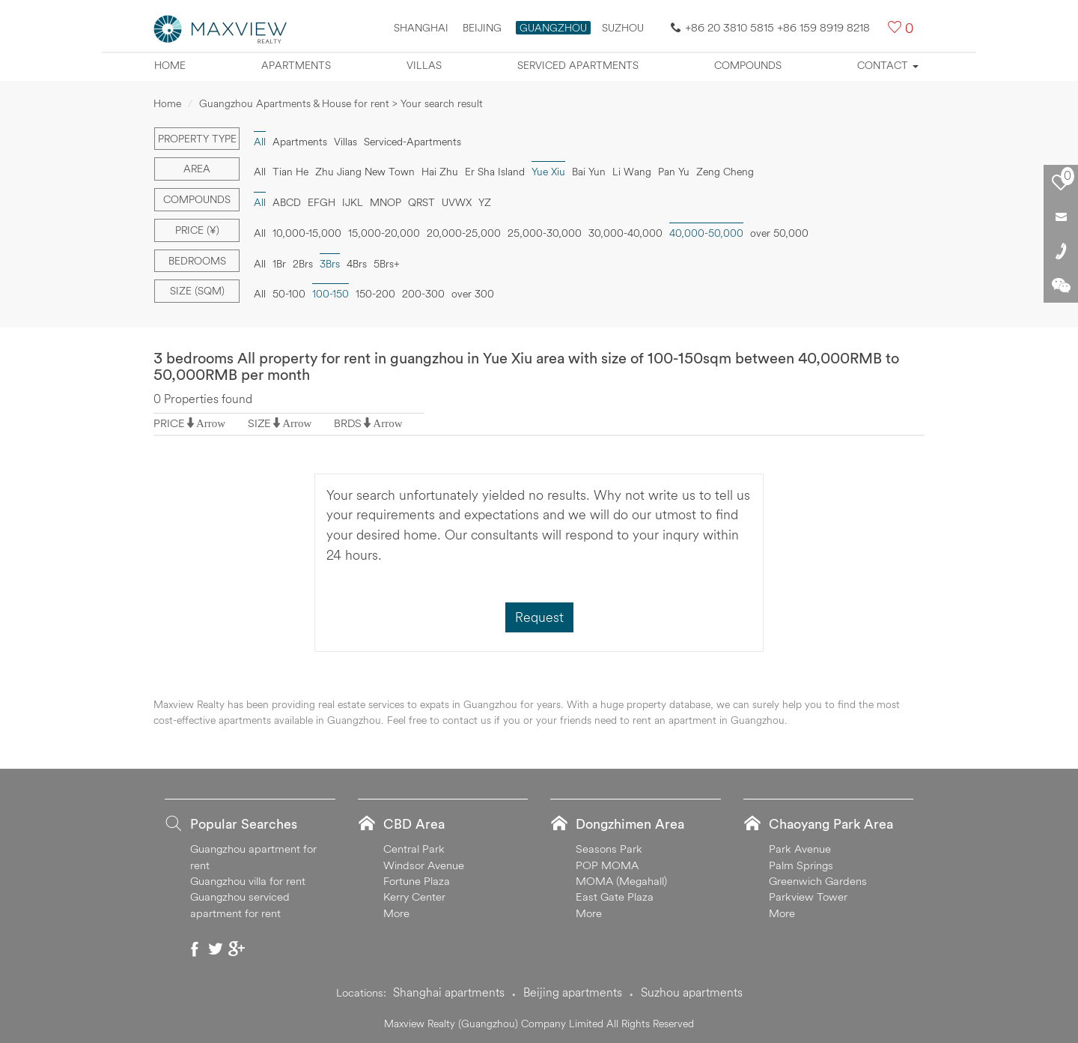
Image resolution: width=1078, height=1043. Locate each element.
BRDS (348, 423)
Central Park (414, 848)
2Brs (303, 263)
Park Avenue (800, 848)
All (260, 141)
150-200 (375, 293)
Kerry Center (414, 896)
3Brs (330, 263)
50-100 (288, 293)
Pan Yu (673, 171)
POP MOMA (607, 865)
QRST (421, 202)
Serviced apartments (578, 65)
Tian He (290, 171)
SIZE (259, 423)
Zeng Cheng (725, 171)
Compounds (748, 65)
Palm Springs (801, 865)
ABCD (286, 202)
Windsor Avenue (423, 865)
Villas (424, 65)
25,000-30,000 (545, 233)
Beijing (482, 27)
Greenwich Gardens (818, 881)
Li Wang (631, 171)
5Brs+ (387, 263)
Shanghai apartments (449, 992)
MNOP (385, 202)
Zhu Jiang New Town (365, 171)
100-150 (330, 293)
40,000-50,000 (706, 233)
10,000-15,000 (306, 233)
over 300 (472, 293)
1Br (279, 263)
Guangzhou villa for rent (247, 881)
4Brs (357, 263)
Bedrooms (197, 260)
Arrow (210, 423)
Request (539, 617)
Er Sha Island (495, 171)
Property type (197, 138)
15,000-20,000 (384, 233)
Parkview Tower (808, 896)
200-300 (423, 293)
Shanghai (421, 27)
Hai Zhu (439, 171)
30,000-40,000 (625, 233)
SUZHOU (623, 27)
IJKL (352, 202)
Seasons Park (609, 848)
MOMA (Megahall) (621, 881)
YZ (484, 202)
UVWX (457, 202)
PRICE (169, 423)
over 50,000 (779, 233)
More (396, 913)
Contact (888, 65)
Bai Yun (589, 171)
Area (196, 168)
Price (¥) (197, 230)
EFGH (321, 202)
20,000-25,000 (464, 233)
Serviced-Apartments (412, 141)
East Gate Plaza (615, 896)
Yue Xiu (548, 171)
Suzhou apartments (692, 992)
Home (170, 65)
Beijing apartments (572, 992)
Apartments (296, 65)
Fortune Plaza (416, 881)
